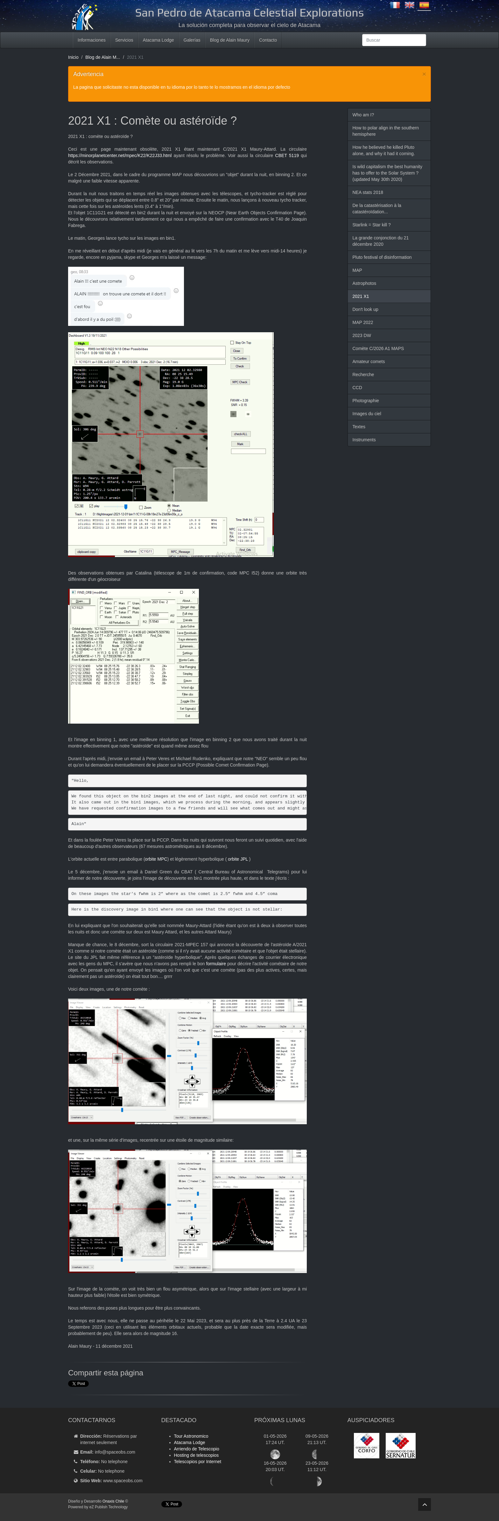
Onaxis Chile (113, 1501)
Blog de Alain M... (102, 57)
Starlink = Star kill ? (372, 224)
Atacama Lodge (158, 40)
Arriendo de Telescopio (196, 1448)
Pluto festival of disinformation (382, 257)
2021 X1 (361, 296)
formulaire (216, 963)
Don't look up (365, 309)
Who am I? (363, 114)
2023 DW (362, 335)
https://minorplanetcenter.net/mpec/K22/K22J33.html (120, 155)
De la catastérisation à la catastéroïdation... (377, 208)
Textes (359, 426)
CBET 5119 (287, 155)
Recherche (363, 374)
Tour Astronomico (191, 1436)
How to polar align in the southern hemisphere (386, 131)
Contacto (268, 40)
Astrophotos (364, 283)
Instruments (364, 439)
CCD (357, 387)
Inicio (73, 57)
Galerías (192, 40)
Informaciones (92, 40)
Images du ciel (367, 413)
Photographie (366, 400)
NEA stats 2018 (368, 192)
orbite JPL (238, 859)
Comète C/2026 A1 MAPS (378, 348)
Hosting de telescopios (196, 1455)
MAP (357, 270)
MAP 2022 (363, 322)
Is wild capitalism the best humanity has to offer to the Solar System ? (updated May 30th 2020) (387, 173)
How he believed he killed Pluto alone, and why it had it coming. (384, 150)
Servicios (124, 40)
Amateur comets (369, 361)
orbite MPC (156, 859)
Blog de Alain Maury (230, 40)
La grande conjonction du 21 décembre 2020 (381, 241)
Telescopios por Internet (197, 1461)
